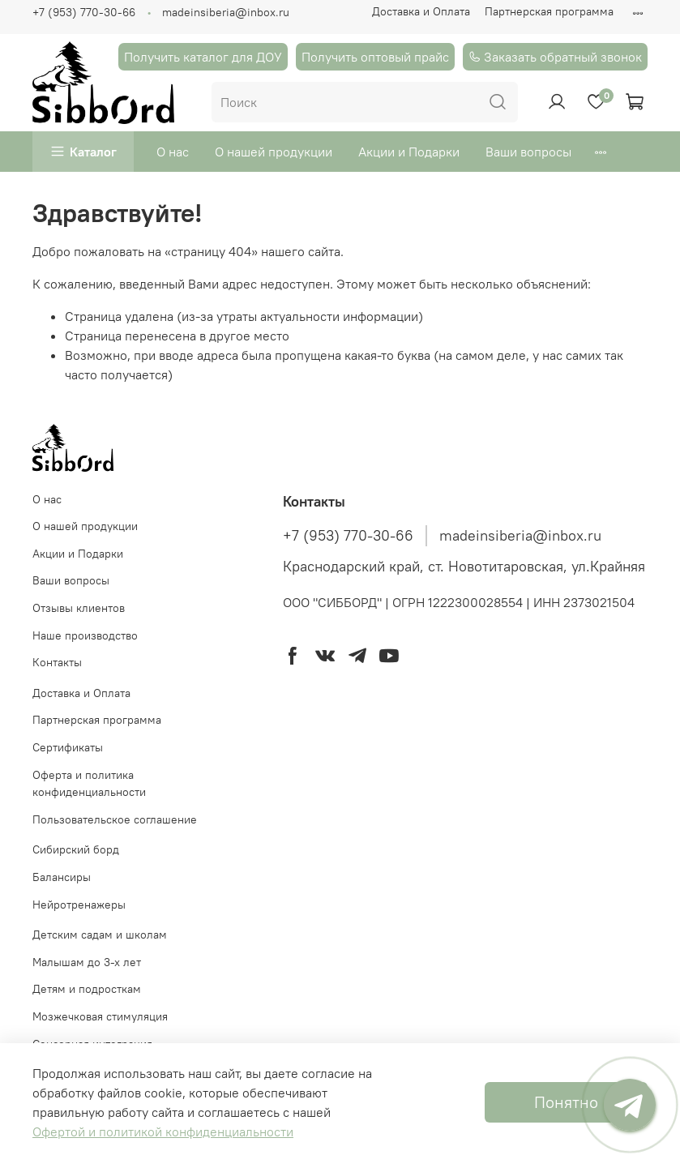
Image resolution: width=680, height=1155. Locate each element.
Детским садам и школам (99, 934)
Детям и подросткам (86, 989)
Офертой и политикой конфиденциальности (162, 1131)
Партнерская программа (549, 11)
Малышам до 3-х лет (86, 962)
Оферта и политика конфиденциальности (89, 784)
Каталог (93, 151)
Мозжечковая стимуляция (100, 1016)
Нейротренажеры (79, 904)
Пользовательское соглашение (114, 819)
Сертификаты (67, 747)
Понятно (566, 1102)
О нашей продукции (273, 151)
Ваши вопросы (528, 151)
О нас (172, 151)
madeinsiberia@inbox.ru (225, 12)
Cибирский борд (75, 849)
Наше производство (85, 635)
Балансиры (61, 877)
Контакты (57, 662)
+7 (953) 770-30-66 (83, 12)
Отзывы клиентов (78, 608)
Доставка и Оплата (421, 11)
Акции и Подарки (409, 151)
